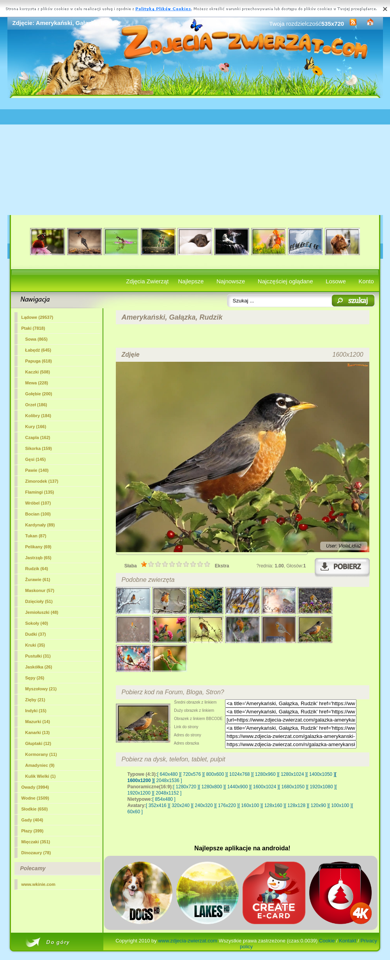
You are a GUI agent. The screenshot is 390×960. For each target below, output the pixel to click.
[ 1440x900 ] (237, 786)
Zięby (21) (35, 699)
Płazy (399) (32, 830)
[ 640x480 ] (168, 774)
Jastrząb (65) (38, 557)
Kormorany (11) (41, 754)
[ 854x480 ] (164, 799)
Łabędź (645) (38, 350)
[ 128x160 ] (273, 805)
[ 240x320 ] (203, 805)
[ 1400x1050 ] (321, 774)
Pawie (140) (37, 470)
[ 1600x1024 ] (264, 786)
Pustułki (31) (38, 656)
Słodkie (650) (34, 809)
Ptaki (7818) (33, 328)
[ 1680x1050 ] (293, 786)
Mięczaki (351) (35, 841)
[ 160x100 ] (250, 805)
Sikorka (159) (38, 448)
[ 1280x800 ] (212, 786)
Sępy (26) (34, 678)
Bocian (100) (38, 514)
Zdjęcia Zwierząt (147, 281)
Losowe (336, 281)
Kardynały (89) (40, 525)
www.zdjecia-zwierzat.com (187, 941)
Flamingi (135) (39, 492)
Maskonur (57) (40, 590)
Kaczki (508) (37, 372)
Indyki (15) (35, 710)
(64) (36, 568)
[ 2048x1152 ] (167, 793)
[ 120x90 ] (318, 805)
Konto (366, 281)
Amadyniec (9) (40, 765)
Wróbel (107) (38, 503)
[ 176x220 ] (226, 805)
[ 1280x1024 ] (292, 774)
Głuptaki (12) (38, 743)
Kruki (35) (35, 645)
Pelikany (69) (38, 546)
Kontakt (347, 941)
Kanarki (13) (37, 732)
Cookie (327, 941)
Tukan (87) (35, 535)
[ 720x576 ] (191, 774)
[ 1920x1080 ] (321, 786)
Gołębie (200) (38, 393)
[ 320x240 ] (180, 805)
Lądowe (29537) (37, 317)
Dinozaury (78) (36, 852)
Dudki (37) (35, 634)
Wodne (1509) (35, 798)
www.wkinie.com (38, 884)
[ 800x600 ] (215, 774)
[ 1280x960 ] (265, 774)
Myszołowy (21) (41, 688)
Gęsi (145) (35, 459)
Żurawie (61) (37, 579)
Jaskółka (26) (38, 667)
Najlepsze (191, 281)
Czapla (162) (37, 437)
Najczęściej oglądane (285, 281)
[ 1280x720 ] (186, 786)
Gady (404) (32, 820)
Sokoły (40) (36, 623)
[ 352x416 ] (157, 805)
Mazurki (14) (37, 721)
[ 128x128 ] (296, 805)
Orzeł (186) (36, 404)
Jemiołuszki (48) (41, 612)
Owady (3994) (35, 787)
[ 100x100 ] (340, 805)
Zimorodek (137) (41, 481)
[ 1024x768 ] (239, 774)
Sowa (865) (36, 339)
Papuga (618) (38, 361)
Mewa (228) (36, 382)
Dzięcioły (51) (39, 601)
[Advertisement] (195, 156)
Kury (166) (35, 426)
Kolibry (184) (38, 415)
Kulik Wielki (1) (40, 776)
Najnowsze (230, 281)
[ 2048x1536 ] (168, 780)
